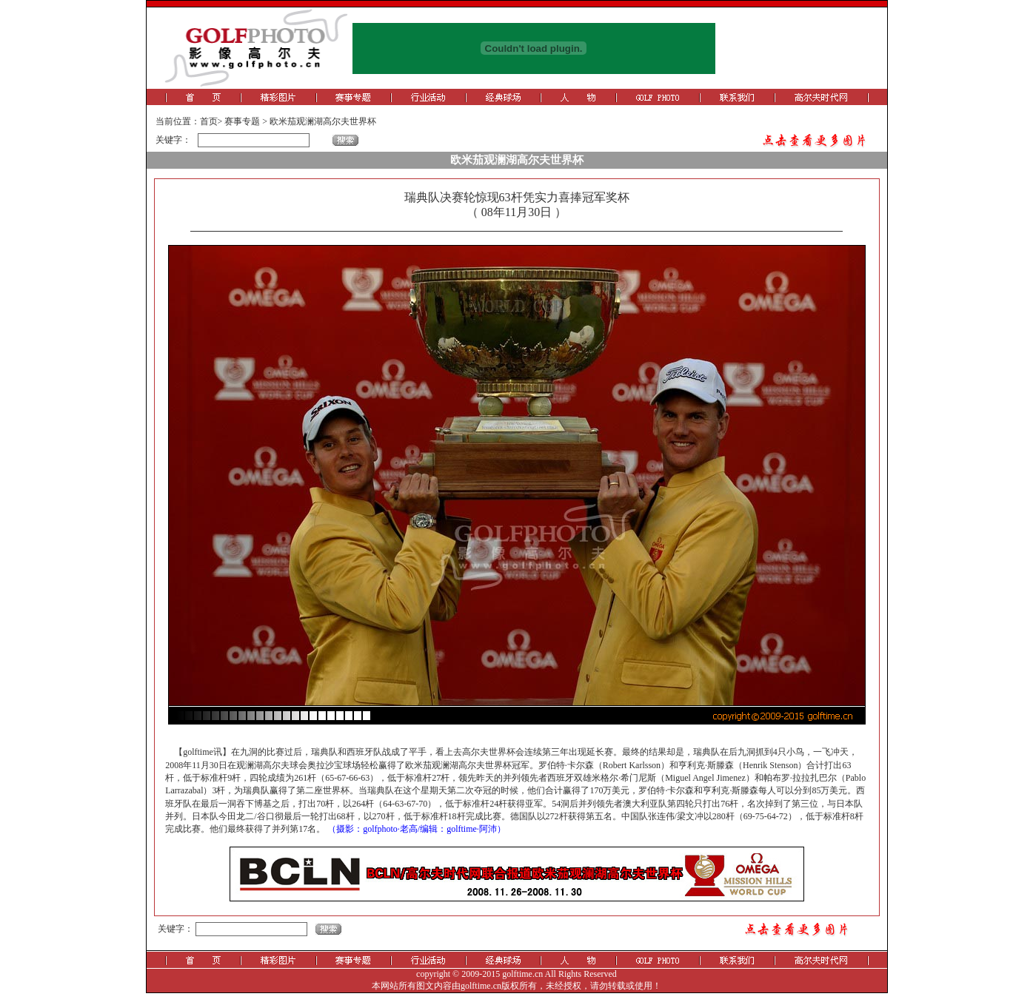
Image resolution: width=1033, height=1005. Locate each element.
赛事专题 (242, 121)
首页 (209, 121)
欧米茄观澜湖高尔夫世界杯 (323, 121)
